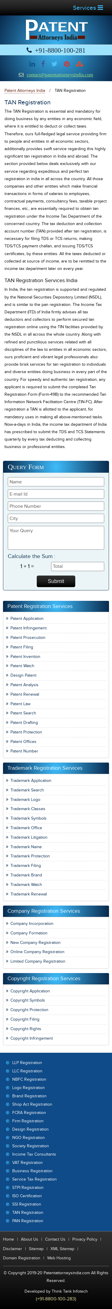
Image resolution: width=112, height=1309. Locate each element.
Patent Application (27, 618)
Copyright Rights (25, 1028)
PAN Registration (27, 1220)
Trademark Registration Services (44, 768)
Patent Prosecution (27, 637)
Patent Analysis (24, 684)
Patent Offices (23, 741)
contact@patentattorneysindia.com (60, 74)
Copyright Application (30, 991)
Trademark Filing (25, 865)
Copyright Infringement (31, 1038)
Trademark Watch (26, 884)
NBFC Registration (29, 1079)
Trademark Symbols (28, 818)
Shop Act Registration (32, 1104)
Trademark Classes (27, 808)
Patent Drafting (24, 722)
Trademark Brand (26, 875)
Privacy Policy (84, 1239)
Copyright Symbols (27, 1000)
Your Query (56, 538)
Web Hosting (59, 1258)
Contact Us (55, 1239)
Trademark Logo (25, 799)
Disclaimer (12, 1248)
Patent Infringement (28, 628)
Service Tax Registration (34, 1179)
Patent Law (20, 703)
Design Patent (23, 675)
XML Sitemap (62, 1248)
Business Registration (32, 1170)
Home (8, 1239)
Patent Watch (22, 665)
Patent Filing (21, 647)
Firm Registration (28, 1120)
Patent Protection (26, 732)
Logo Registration (28, 1087)
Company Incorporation (31, 923)
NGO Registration (28, 1137)
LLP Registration (27, 1062)
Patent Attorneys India (24, 90)
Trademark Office (26, 827)
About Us (29, 1239)
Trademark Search (27, 790)
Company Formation (28, 933)
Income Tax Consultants (34, 1154)
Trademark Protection (30, 856)
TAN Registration (27, 1212)
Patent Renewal (24, 694)
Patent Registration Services (40, 606)
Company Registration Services (43, 911)
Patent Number (24, 751)
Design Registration (30, 1129)
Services (88, 8)
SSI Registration (26, 1204)
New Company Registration (35, 942)
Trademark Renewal (28, 894)
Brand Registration (29, 1096)
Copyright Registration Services (43, 978)
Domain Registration (21, 1258)
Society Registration (30, 1145)
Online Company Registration (37, 951)
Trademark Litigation (28, 837)
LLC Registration (27, 1071)
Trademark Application (30, 780)
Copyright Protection (29, 1009)
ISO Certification (27, 1195)
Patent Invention (25, 656)
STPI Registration (28, 1187)
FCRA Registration (29, 1112)
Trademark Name (26, 846)
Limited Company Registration (37, 961)
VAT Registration (27, 1162)
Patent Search (23, 713)
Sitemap (36, 1248)
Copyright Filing (24, 1019)
